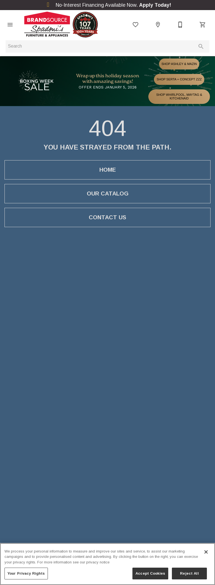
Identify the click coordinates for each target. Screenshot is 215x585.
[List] (135, 24)
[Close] (206, 552)
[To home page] (61, 24)
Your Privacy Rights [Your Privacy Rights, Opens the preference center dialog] (26, 573)
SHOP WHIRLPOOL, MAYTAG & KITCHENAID (179, 96)
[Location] (158, 24)
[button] (10, 24)
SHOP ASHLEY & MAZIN (179, 64)
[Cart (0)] (202, 24)
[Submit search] (201, 46)
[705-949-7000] (180, 24)
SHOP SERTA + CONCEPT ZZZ (179, 79)
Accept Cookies (150, 573)
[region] (107, 564)
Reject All (189, 573)
